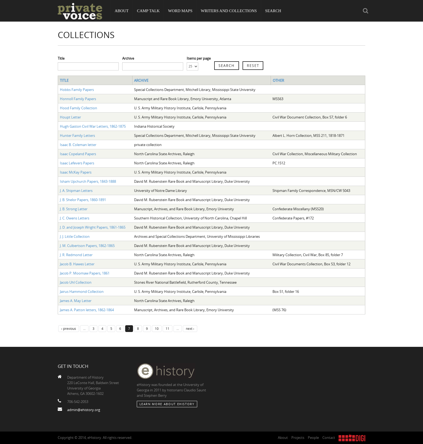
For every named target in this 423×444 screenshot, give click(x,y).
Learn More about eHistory (167, 404)
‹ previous (68, 328)
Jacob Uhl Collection (75, 282)
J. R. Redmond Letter (76, 254)
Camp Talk (148, 11)
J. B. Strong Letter (73, 208)
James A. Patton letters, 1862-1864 (87, 309)
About (122, 11)
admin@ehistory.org (83, 409)
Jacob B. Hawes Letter (77, 264)
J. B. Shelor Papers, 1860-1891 (83, 199)
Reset (253, 65)
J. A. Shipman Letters (76, 190)
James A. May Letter (75, 300)
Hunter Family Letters (77, 135)
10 (157, 328)
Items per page (199, 58)
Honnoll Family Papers (78, 98)
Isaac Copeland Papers (78, 153)
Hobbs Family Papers (77, 89)
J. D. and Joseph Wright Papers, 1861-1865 (92, 227)
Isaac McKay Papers (75, 172)
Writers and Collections (229, 11)
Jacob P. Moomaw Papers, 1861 (85, 273)
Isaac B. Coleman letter (78, 144)
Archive (128, 58)
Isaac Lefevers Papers (77, 163)
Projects (297, 437)
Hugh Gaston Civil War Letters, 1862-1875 (93, 126)
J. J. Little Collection (75, 236)
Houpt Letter (70, 117)
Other (278, 80)
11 (167, 328)
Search (273, 11)
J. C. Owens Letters (74, 218)
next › (190, 328)
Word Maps (180, 11)
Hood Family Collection (78, 108)
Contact (328, 437)
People (313, 437)
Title (61, 58)
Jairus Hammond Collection (82, 291)
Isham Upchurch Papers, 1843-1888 (88, 181)
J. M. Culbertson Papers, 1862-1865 (87, 245)
